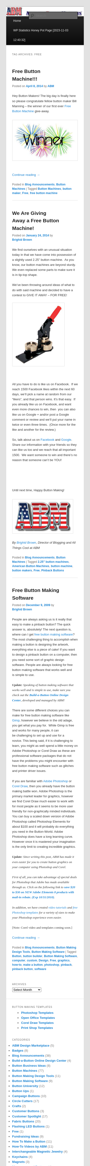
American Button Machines (30, 566)
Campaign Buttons (26, 1096)
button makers (22, 570)
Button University (25, 1086)
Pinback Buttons (52, 570)
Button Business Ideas (29, 1065)
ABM (51, 86)
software (40, 969)
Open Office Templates (38, 1018)
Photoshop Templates (37, 1013)
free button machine (44, 193)
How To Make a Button (28, 1141)
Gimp (16, 720)
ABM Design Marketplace (30, 1045)
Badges (18, 1050)
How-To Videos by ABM (29, 1146)
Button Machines (49, 188)
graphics (64, 960)
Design (43, 960)
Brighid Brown (22, 239)
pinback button (22, 969)
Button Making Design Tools (33, 1076)
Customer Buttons (25, 1111)
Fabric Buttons (23, 1121)
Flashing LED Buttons (28, 1126)
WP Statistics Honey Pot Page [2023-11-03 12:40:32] (40, 35)
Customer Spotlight (26, 1116)
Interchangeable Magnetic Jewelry (37, 1151)
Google (66, 439)
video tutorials (57, 907)
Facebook (47, 439)
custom (32, 960)
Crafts (16, 1106)
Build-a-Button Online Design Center (39, 1060)
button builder (32, 956)
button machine (61, 566)
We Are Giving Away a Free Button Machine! (35, 220)
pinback (66, 964)
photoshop (51, 964)
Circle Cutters (22, 1101)
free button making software (53, 634)
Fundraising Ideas (25, 1136)
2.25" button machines (53, 561)
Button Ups (20, 1091)
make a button (33, 964)
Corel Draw (20, 786)
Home (17, 20)
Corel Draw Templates (37, 1023)
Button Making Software (48, 952)
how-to (17, 964)
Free (25, 193)
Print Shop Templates (37, 1028)
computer (18, 960)
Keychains (20, 1157)
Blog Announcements (40, 184)
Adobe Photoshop (55, 781)
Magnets (18, 1162)
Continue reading (26, 175)
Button (17, 956)
